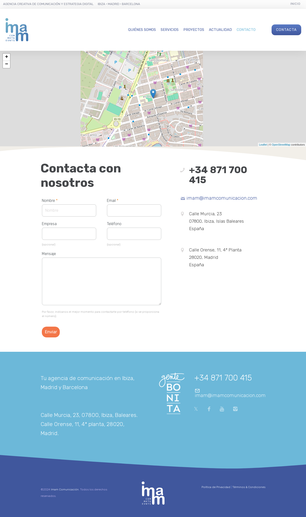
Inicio (295, 4)
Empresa (49, 224)
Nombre (50, 200)
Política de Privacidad (216, 487)
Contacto (246, 30)
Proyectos (193, 30)
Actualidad (220, 30)
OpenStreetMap (281, 144)
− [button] (6, 64)
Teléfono (114, 224)
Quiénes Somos (142, 30)
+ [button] (6, 57)
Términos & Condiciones (248, 487)
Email (112, 200)
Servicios (170, 30)
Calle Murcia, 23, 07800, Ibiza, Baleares (88, 415)
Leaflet (263, 144)
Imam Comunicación (65, 489)
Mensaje (49, 253)
